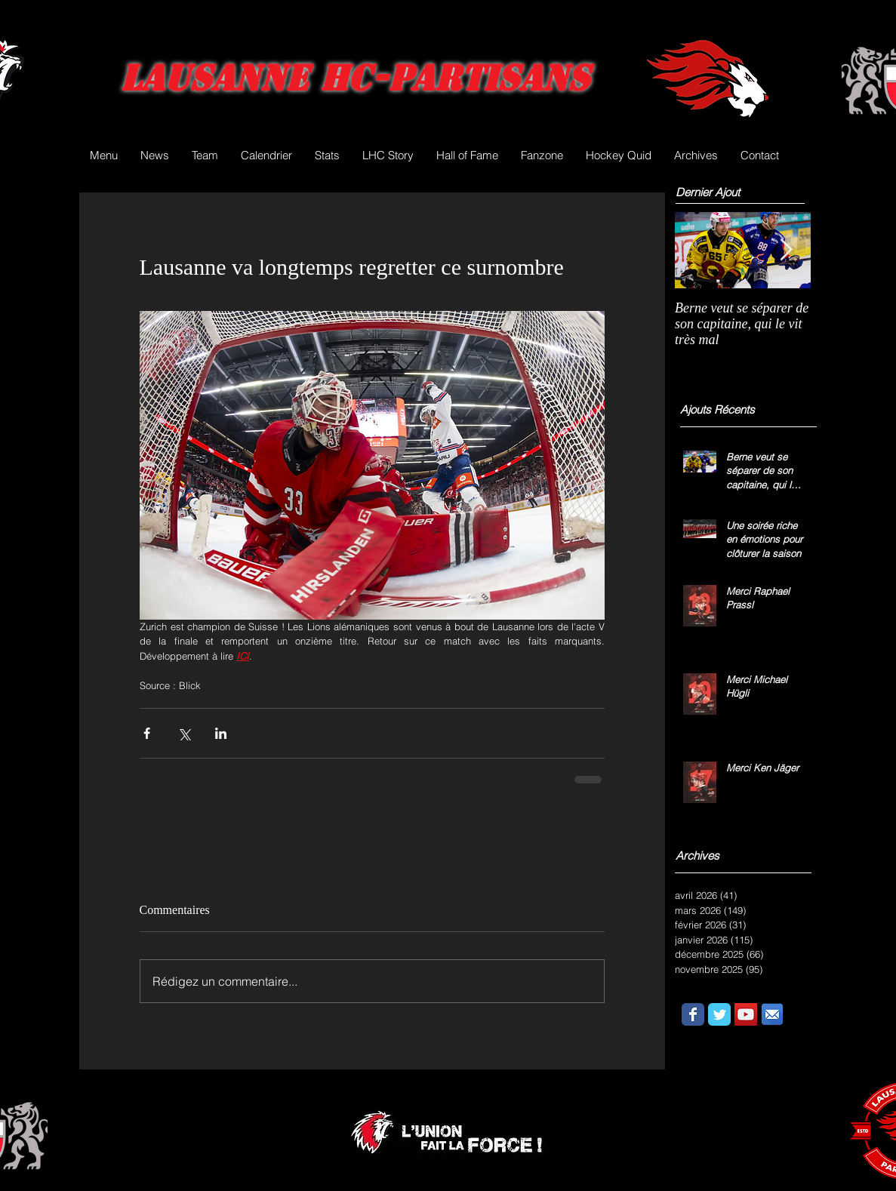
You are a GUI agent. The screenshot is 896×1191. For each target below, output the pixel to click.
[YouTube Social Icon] (745, 1014)
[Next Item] (786, 250)
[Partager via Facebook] (147, 733)
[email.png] (772, 1014)
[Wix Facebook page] (693, 1014)
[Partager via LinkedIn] (221, 733)
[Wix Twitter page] (719, 1014)
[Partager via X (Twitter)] (184, 733)
